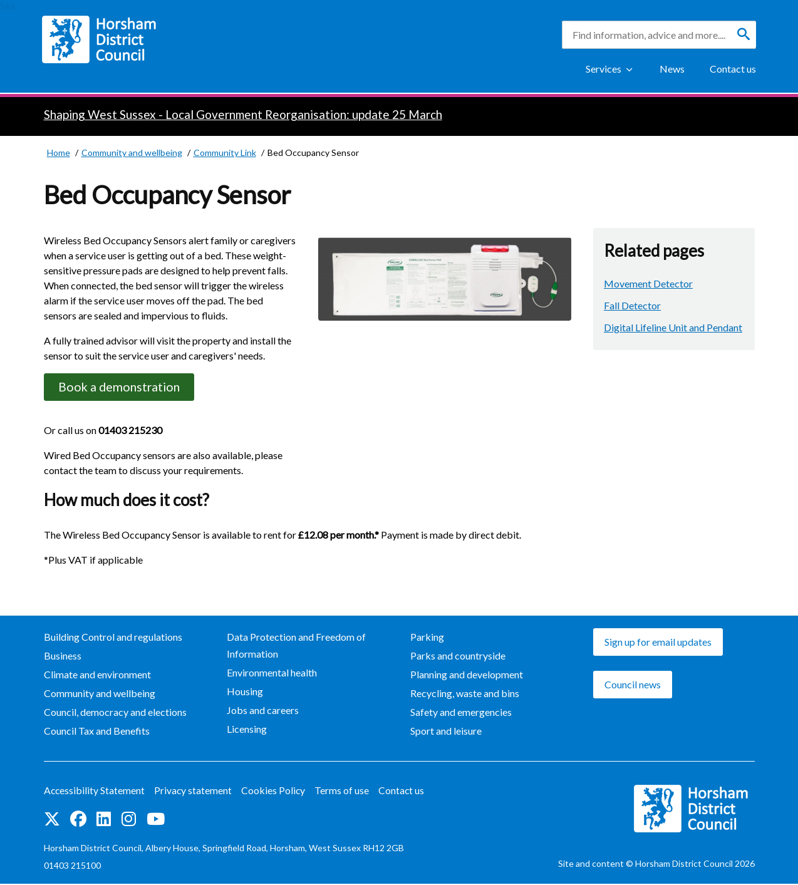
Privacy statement (194, 792)
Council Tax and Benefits (97, 732)
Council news (632, 685)
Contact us (733, 69)
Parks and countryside (457, 657)
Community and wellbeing (99, 695)
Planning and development (466, 676)
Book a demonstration (122, 387)
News (672, 69)
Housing (245, 693)
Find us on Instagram (129, 820)
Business (62, 657)
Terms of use (344, 792)
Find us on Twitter (52, 820)
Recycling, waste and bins (464, 695)
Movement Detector (648, 283)
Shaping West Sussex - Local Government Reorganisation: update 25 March (243, 114)
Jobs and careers (263, 712)
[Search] (743, 34)
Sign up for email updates (658, 643)
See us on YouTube (156, 820)
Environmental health (272, 674)
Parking (427, 638)
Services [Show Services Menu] (603, 69)
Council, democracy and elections (115, 714)
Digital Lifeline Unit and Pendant (673, 327)
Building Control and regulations (113, 638)
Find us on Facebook (78, 820)
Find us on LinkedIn (103, 820)
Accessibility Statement (95, 792)
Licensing (247, 731)
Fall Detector (632, 305)
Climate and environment (97, 676)
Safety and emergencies (461, 714)
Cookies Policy (275, 792)
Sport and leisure (446, 732)
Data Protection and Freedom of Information (296, 646)
